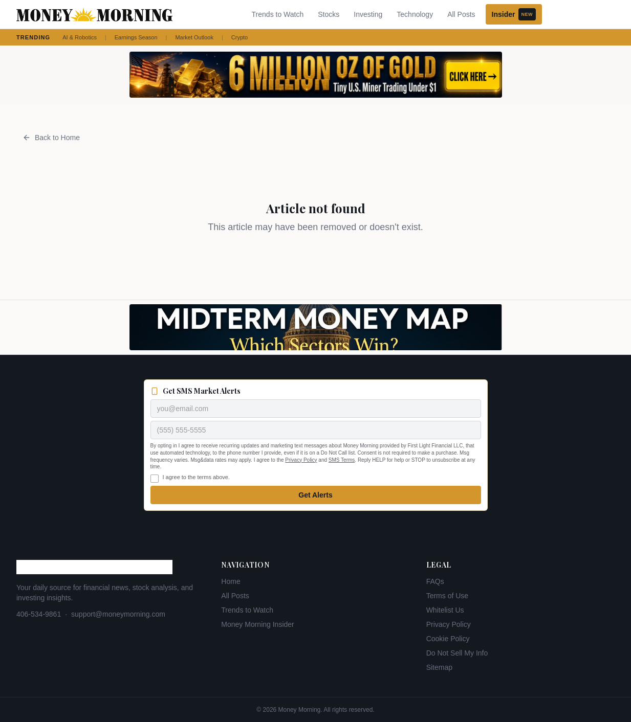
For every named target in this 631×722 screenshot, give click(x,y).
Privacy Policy (301, 460)
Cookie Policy (448, 639)
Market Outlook (194, 37)
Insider (514, 14)
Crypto (239, 37)
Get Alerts (315, 495)
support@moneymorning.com (118, 614)
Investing (368, 14)
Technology (415, 14)
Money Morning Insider (257, 624)
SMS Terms (342, 460)
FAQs (435, 581)
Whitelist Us (445, 610)
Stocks (328, 14)
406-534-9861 (38, 614)
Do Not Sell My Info (457, 653)
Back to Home (51, 137)
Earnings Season (136, 37)
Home (230, 581)
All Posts (461, 14)
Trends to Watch (278, 14)
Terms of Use (447, 596)
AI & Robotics (79, 37)
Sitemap (439, 667)
